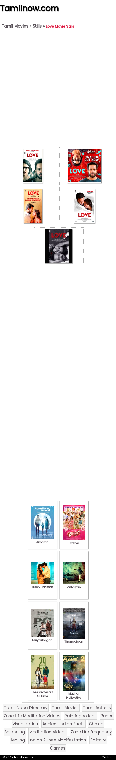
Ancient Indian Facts (63, 724)
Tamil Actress (97, 708)
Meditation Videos (47, 732)
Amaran (42, 540)
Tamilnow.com (29, 8)
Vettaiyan (74, 585)
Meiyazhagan (42, 638)
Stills (37, 26)
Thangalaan (74, 640)
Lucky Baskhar (42, 585)
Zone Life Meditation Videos (32, 716)
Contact (107, 757)
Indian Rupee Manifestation (57, 740)
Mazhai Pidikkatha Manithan (74, 696)
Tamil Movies (15, 26)
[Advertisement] (57, 89)
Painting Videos (80, 716)
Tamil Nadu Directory (26, 708)
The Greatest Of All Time (42, 692)
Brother (74, 541)
